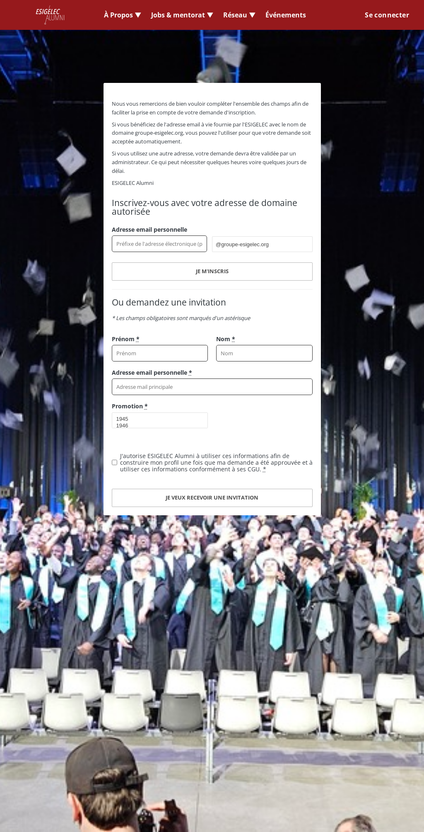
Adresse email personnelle (149, 229)
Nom (225, 339)
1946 (157, 425)
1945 (157, 419)
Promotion (130, 406)
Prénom (126, 339)
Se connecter (387, 14)
